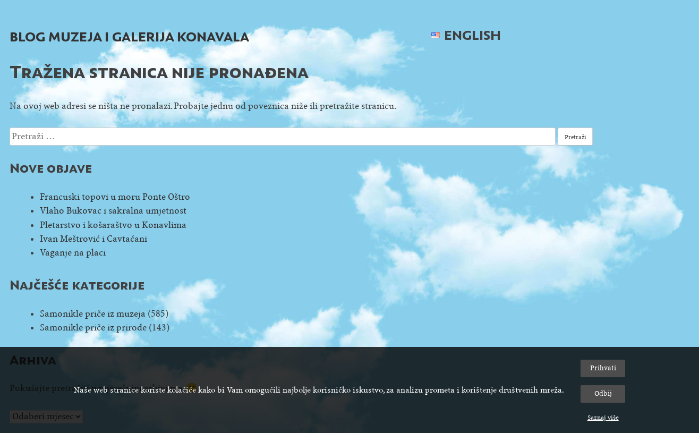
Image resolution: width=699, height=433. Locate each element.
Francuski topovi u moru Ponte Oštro (115, 196)
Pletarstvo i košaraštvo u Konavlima (113, 225)
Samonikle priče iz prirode (93, 327)
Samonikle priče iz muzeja (93, 313)
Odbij (603, 393)
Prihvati (603, 367)
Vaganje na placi (73, 252)
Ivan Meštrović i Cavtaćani (93, 238)
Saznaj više (603, 417)
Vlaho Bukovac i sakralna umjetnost (113, 210)
